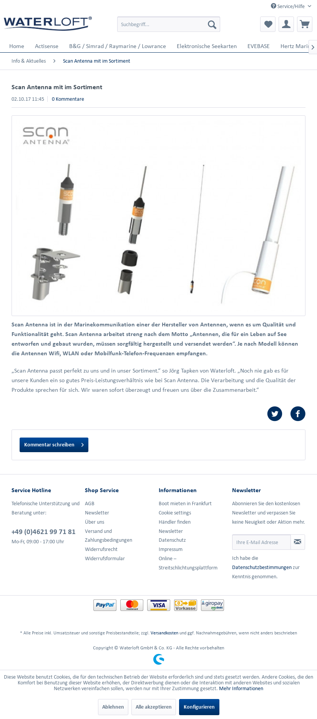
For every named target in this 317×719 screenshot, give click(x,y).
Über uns (94, 522)
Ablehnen (113, 707)
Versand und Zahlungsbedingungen (108, 535)
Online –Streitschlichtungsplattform (188, 563)
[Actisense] (47, 46)
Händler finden (175, 522)
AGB (90, 503)
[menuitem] (168, 24)
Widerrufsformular (105, 558)
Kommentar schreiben (54, 443)
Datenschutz (172, 540)
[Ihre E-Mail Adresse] (261, 542)
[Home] (17, 46)
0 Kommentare (68, 99)
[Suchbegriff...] (168, 24)
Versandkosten (164, 632)
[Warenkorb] (304, 24)
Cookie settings (175, 513)
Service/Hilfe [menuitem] (288, 6)
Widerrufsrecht (101, 549)
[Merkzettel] (268, 24)
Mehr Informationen (241, 688)
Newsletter (97, 513)
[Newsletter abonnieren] (297, 542)
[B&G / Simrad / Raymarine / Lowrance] (117, 46)
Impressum (171, 549)
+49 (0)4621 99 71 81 (44, 531)
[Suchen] (212, 24)
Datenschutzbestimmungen (262, 567)
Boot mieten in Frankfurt (185, 503)
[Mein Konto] (286, 24)
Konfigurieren (199, 707)
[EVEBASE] (258, 46)
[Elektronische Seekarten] (206, 46)
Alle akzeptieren (154, 707)
